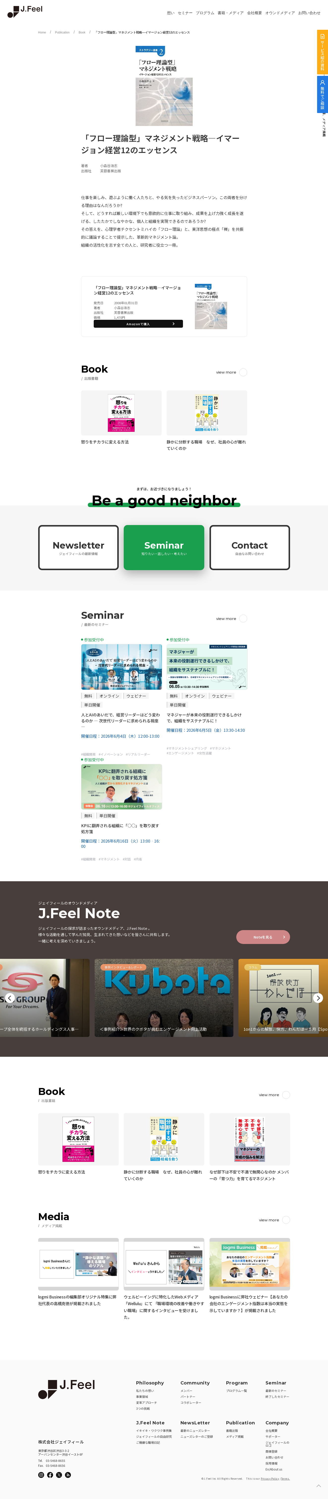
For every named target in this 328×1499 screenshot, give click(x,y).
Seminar (164, 548)
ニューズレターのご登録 (196, 1435)
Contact (250, 548)
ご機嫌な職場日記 (148, 1441)
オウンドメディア (280, 13)
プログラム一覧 (236, 1389)
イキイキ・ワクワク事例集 (154, 1429)
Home (42, 32)
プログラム (205, 13)
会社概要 (254, 13)
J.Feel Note (150, 1421)
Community (195, 1381)
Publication (62, 32)
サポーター (273, 1435)
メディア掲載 (235, 1435)
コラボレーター (190, 1401)
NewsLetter (195, 1421)
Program (237, 1381)
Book (82, 32)
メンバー (186, 1389)
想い (171, 13)
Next (318, 998)
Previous (10, 998)
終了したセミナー (277, 1395)
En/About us (274, 1468)
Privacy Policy (270, 1477)
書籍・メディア (231, 13)
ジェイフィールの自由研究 (154, 1435)
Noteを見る (263, 937)
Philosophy (150, 1381)
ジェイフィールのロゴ (277, 1442)
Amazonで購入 (138, 324)
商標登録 (271, 1450)
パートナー (187, 1395)
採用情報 (271, 1462)
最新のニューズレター (195, 1429)
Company (277, 1421)
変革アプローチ (146, 1401)
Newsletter (78, 548)
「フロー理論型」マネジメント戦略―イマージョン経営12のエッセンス (142, 32)
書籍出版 (232, 1429)
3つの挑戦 (143, 1407)
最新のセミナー (276, 1389)
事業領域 (142, 1395)
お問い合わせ (309, 13)
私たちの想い (145, 1389)
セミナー (185, 13)
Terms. (285, 1477)
